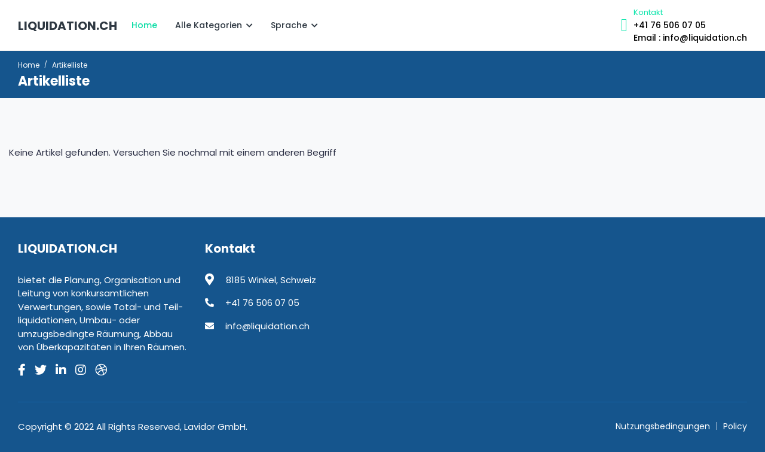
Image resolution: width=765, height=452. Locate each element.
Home (144, 25)
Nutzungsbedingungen (663, 426)
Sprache (294, 25)
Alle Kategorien (214, 25)
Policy (735, 426)
